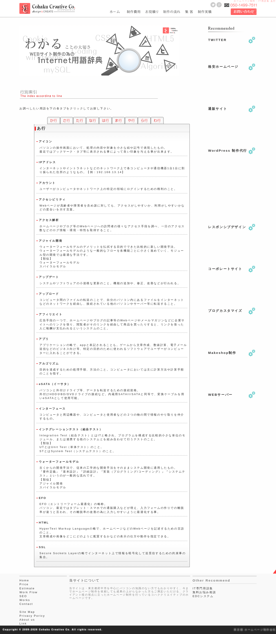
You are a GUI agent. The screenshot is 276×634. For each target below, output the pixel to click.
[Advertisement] (229, 201)
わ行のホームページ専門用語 (157, 120)
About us (27, 619)
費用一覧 (134, 11)
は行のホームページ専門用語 (105, 120)
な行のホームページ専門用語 (92, 120)
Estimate (27, 588)
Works (24, 600)
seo (189, 11)
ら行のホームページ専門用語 (144, 120)
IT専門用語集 (203, 588)
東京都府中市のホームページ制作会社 (117, 11)
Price (24, 584)
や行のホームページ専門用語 (131, 120)
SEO (23, 596)
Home (24, 580)
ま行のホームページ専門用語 (118, 120)
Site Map (27, 611)
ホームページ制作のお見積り (152, 11)
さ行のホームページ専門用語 (66, 120)
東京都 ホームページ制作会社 (255, 629)
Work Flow (28, 592)
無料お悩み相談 (204, 592)
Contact (26, 604)
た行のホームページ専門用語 (79, 120)
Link (23, 623)
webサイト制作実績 (204, 11)
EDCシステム (203, 596)
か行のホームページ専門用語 (53, 120)
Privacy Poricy (32, 615)
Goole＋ (219, 4)
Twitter (213, 4)
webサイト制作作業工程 (172, 11)
